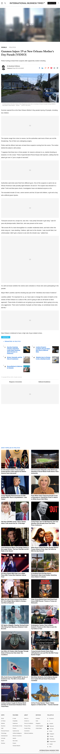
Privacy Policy (27, 725)
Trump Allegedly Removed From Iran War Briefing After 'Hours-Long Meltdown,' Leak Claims (14, 497)
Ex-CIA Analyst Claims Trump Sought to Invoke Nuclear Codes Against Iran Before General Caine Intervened (13, 471)
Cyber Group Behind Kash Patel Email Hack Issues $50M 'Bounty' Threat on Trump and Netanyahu (44, 601)
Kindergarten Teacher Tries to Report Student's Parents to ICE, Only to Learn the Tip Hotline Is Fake (44, 627)
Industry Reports (16, 745)
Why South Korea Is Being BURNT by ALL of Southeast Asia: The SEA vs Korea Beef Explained (14, 678)
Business (3, 725)
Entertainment (4, 735)
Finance (14, 728)
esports (14, 738)
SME (2, 728)
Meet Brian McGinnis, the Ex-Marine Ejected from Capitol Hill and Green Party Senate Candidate (44, 678)
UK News (3, 720)
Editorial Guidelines (44, 382)
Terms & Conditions (28, 723)
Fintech (14, 743)
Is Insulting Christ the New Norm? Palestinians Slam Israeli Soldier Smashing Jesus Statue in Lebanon (44, 575)
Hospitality (15, 720)
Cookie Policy (27, 728)
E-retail (14, 718)
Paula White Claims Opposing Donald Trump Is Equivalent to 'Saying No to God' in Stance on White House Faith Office (44, 497)
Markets (3, 723)
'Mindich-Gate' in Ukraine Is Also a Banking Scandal (43, 358)
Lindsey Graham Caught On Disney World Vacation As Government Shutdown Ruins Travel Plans (13, 704)
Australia (38, 718)
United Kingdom (39, 725)
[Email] (54, 68)
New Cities (15, 740)
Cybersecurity (16, 730)
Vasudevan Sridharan (14, 66)
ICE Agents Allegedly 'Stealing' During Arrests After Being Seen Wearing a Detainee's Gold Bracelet (15, 627)
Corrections (26, 730)
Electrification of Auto (17, 725)
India (37, 720)
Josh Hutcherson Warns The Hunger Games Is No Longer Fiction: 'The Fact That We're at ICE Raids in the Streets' (15, 549)
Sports (2, 740)
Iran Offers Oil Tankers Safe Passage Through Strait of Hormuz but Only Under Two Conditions (14, 653)
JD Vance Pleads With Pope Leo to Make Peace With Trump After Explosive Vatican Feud (13, 575)
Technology (3, 733)
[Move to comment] (57, 68)
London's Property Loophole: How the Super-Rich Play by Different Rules (43, 349)
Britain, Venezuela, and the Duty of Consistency (14, 358)
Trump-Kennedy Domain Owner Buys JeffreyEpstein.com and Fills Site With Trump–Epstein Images (45, 653)
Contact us (26, 720)
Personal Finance (5, 730)
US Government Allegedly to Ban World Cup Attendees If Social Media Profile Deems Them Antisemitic (45, 471)
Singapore (38, 723)
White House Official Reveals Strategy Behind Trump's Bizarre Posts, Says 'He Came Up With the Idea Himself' (44, 549)
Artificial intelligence (17, 733)
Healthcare (15, 723)
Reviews (3, 743)
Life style (3, 738)
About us (26, 718)
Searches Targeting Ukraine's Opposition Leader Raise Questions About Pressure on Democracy (13, 350)
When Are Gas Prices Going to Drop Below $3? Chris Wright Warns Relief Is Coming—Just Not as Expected (14, 601)
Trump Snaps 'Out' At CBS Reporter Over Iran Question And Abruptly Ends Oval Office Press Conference (44, 523)
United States (39, 728)
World (2, 718)
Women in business (17, 735)
